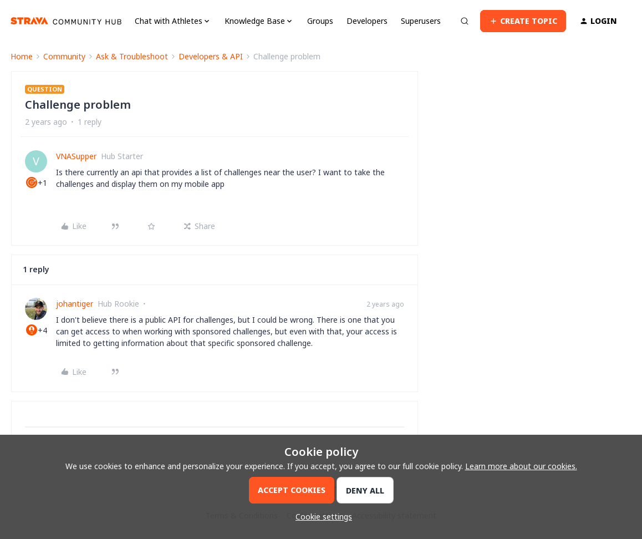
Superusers (421, 21)
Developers (367, 21)
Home (22, 56)
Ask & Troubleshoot (132, 56)
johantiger (74, 303)
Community (64, 56)
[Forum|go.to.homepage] (66, 21)
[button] (523, 21)
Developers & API (211, 56)
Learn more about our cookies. (521, 466)
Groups (320, 21)
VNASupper (76, 156)
